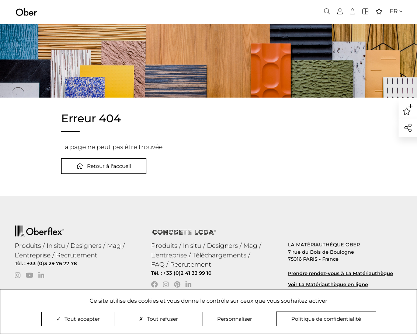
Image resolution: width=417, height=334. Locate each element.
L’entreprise (33, 255)
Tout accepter (78, 319)
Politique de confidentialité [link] (326, 319)
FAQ (157, 264)
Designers (85, 245)
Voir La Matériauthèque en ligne (328, 284)
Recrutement (76, 255)
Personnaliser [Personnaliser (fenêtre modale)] (234, 319)
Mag (114, 245)
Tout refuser (158, 319)
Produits (28, 245)
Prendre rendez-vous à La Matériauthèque (340, 273)
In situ (55, 245)
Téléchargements (219, 255)
